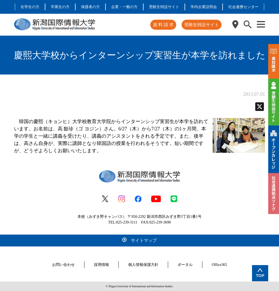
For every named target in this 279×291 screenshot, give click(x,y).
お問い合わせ (63, 265)
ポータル (185, 265)
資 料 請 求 (163, 24)
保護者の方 (90, 7)
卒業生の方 (60, 7)
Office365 (219, 265)
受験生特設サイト (164, 7)
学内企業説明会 (203, 7)
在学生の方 (30, 7)
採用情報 (101, 265)
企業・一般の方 (124, 7)
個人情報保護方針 (143, 265)
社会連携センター (243, 7)
